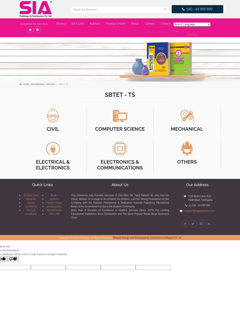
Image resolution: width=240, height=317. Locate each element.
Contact (165, 23)
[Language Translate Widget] (192, 24)
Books (60, 23)
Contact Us (31, 206)
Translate (185, 33)
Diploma (50, 84)
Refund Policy (54, 210)
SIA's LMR (77, 23)
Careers (150, 23)
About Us (31, 199)
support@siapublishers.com (199, 210)
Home (26, 84)
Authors (95, 23)
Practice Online (115, 23)
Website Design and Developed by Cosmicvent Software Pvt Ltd (147, 237)
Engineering (37, 84)
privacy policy (54, 206)
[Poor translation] (13, 258)
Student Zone (31, 195)
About (135, 23)
